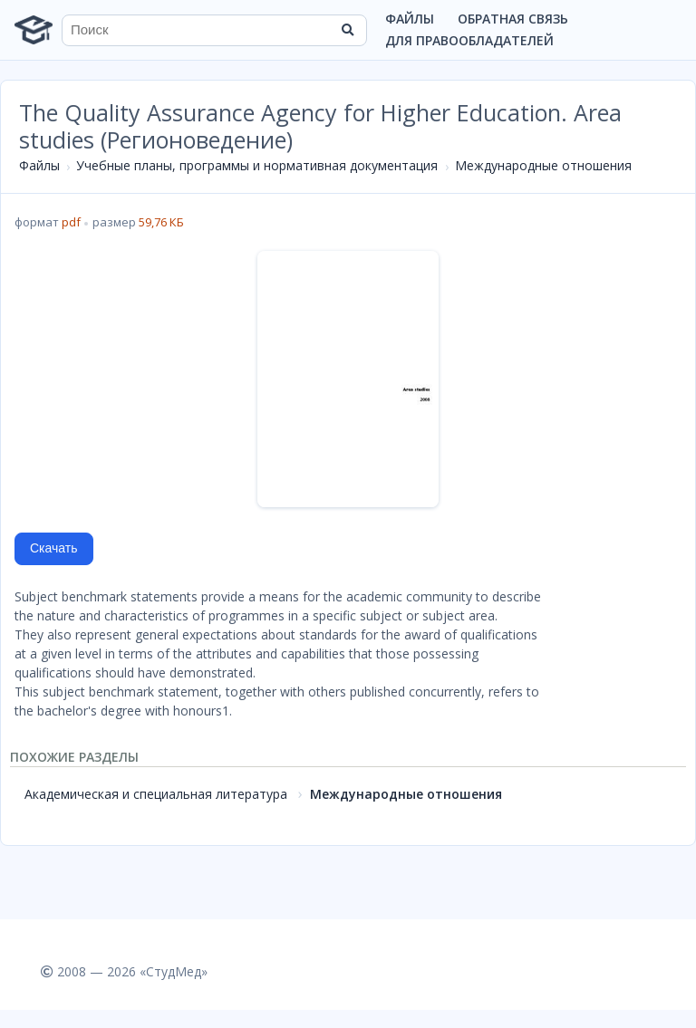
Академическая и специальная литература (155, 793)
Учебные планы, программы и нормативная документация (257, 165)
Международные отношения (543, 165)
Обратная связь (513, 18)
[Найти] (347, 30)
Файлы (409, 18)
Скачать (54, 548)
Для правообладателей (469, 40)
